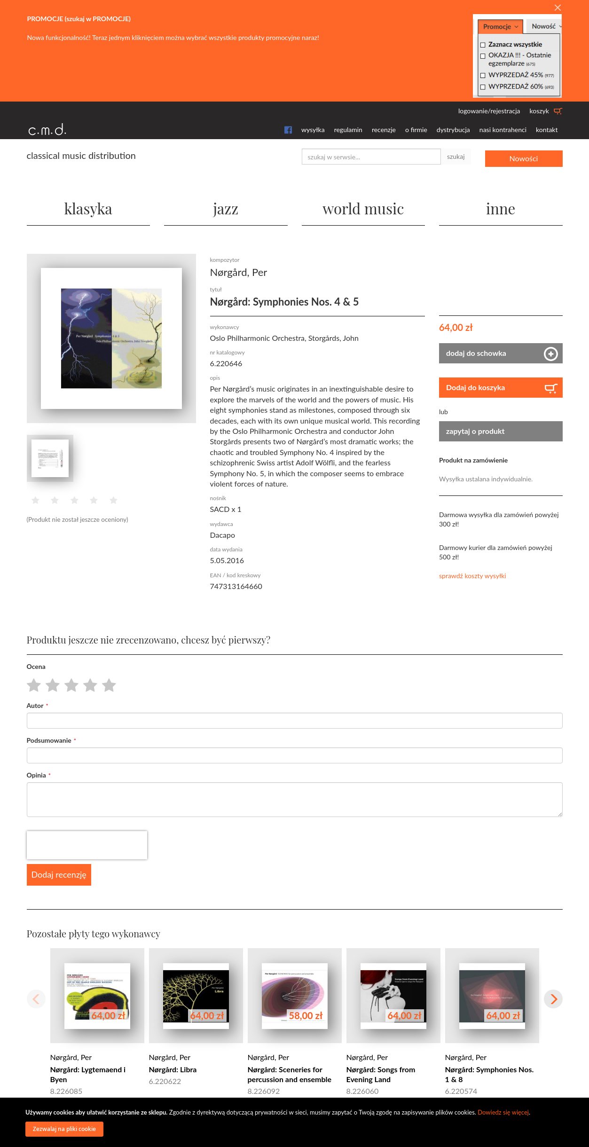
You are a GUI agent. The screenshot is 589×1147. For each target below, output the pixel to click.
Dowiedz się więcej (503, 1112)
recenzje (384, 130)
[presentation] (87, 845)
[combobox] (371, 157)
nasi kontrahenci (502, 130)
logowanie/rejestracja (489, 111)
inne (501, 206)
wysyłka (313, 130)
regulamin (348, 130)
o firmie (416, 130)
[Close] (557, 8)
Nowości (524, 156)
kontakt (547, 130)
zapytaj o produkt (475, 430)
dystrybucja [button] (453, 130)
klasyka (88, 206)
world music (363, 206)
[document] (296, 1122)
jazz (226, 206)
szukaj (456, 156)
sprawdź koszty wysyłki (472, 575)
